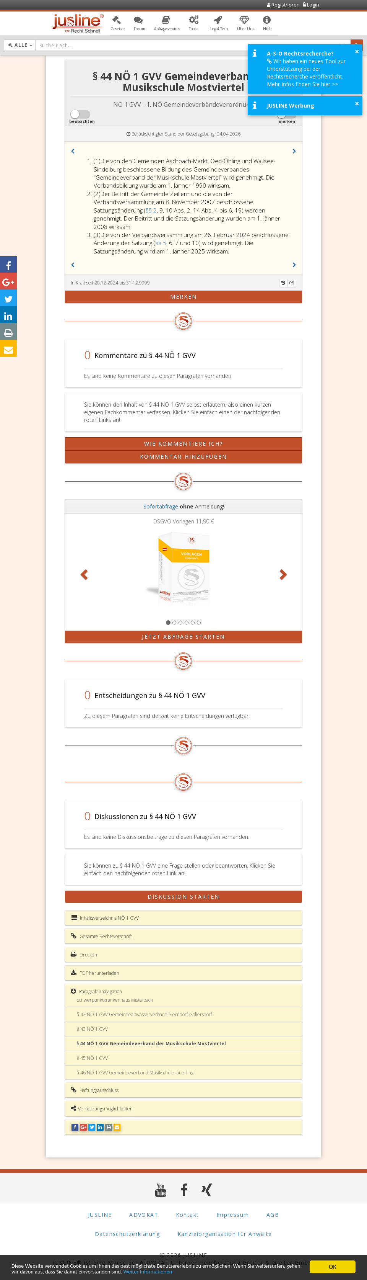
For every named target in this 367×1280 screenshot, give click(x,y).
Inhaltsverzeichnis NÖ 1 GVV (105, 917)
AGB (272, 1214)
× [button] (357, 51)
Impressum (232, 1214)
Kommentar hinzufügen (183, 456)
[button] (117, 24)
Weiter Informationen (226, 1271)
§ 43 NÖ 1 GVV (92, 1029)
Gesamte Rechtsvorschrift (101, 936)
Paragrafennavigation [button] (96, 991)
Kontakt (187, 1214)
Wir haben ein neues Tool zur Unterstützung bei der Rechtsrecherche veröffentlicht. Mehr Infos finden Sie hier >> (306, 72)
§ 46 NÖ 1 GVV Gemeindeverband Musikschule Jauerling (134, 1072)
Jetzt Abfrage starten (183, 636)
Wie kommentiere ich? (183, 443)
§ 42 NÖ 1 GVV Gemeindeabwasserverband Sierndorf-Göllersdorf (144, 1014)
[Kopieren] (291, 283)
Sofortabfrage (160, 506)
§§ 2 (151, 210)
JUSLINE (100, 1214)
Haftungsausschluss (95, 1090)
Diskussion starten (184, 896)
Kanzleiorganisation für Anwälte (224, 1233)
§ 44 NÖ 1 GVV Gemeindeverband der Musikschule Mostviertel (151, 1043)
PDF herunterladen (95, 972)
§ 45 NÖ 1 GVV (92, 1058)
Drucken (84, 954)
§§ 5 (160, 243)
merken (183, 296)
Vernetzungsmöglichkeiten (102, 1108)
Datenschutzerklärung (127, 1233)
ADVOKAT (143, 1214)
